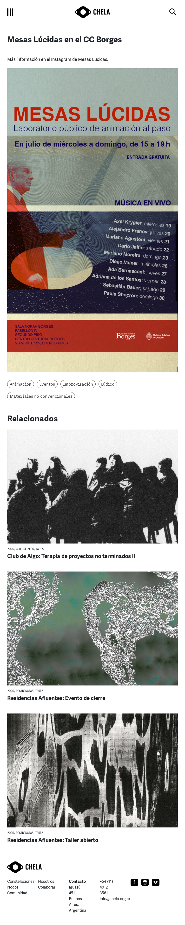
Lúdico (107, 384)
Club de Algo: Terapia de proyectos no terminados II (71, 556)
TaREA (40, 549)
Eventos (47, 384)
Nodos (13, 887)
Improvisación (78, 384)
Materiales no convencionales (41, 396)
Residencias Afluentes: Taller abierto (52, 840)
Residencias (24, 691)
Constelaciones (20, 881)
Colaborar (46, 887)
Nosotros (46, 881)
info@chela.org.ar (115, 898)
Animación (20, 384)
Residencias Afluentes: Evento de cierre (56, 698)
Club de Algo (25, 549)
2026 (10, 549)
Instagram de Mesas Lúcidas (79, 59)
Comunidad (17, 893)
